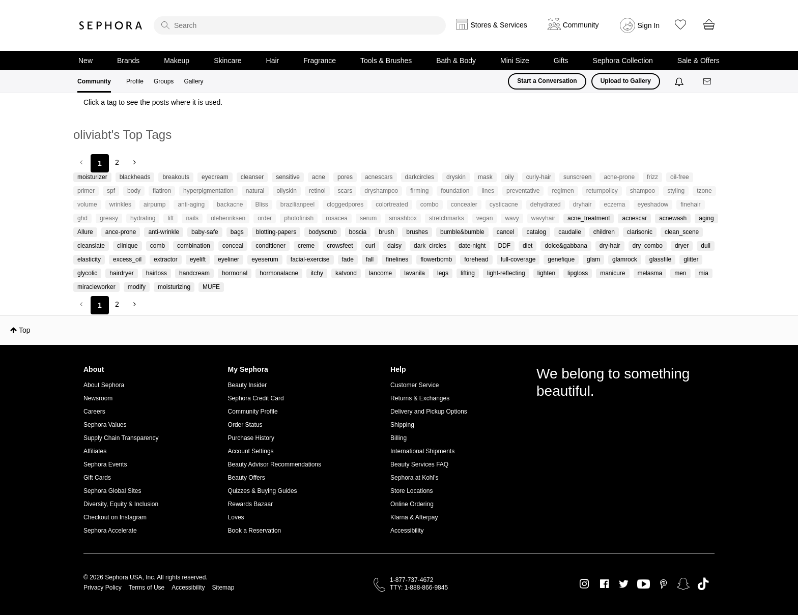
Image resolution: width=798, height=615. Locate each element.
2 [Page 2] (117, 162)
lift (170, 218)
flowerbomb (436, 259)
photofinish (299, 218)
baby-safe (204, 232)
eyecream (215, 177)
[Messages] (708, 81)
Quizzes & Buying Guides (262, 490)
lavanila (414, 273)
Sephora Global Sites (112, 490)
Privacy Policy (102, 587)
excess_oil (127, 259)
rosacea (337, 218)
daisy (394, 245)
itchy (316, 273)
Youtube (643, 584)
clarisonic (639, 232)
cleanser (252, 177)
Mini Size (514, 60)
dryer (682, 245)
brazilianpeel (297, 204)
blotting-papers (276, 232)
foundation (455, 190)
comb (157, 245)
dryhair (582, 204)
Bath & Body (456, 60)
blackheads (135, 177)
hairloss (156, 273)
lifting (468, 273)
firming (419, 190)
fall (370, 259)
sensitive (288, 177)
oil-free (679, 177)
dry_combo (648, 245)
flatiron (162, 190)
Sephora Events (105, 464)
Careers (94, 411)
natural (255, 190)
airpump (154, 204)
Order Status (245, 424)
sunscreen (577, 177)
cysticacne (504, 204)
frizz (652, 177)
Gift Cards (97, 477)
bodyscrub (322, 232)
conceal (232, 245)
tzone (704, 190)
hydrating (142, 218)
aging (706, 218)
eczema (614, 204)
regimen (563, 190)
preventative (522, 190)
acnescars (379, 177)
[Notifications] (680, 81)
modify (137, 286)
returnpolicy (602, 190)
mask (485, 177)
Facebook (604, 584)
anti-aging (191, 204)
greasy (109, 218)
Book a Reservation (254, 530)
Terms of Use (147, 587)
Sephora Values (105, 424)
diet (527, 245)
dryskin (456, 177)
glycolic (87, 273)
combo (429, 204)
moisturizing (174, 286)
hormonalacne (279, 273)
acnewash (673, 218)
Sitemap (223, 587)
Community (94, 81)
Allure (85, 232)
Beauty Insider (247, 385)
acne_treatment (588, 218)
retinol (317, 190)
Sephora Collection (623, 60)
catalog (536, 232)
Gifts (561, 60)
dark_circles (430, 245)
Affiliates (94, 451)
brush (386, 232)
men (680, 273)
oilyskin (287, 190)
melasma (650, 273)
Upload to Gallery (626, 80)
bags (237, 232)
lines (487, 190)
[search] (300, 25)
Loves (236, 517)
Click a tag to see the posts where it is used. (152, 102)
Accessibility (406, 530)
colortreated (392, 204)
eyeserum (264, 259)
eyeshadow (653, 204)
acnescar (634, 218)
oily (509, 177)
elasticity (89, 259)
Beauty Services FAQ (419, 464)
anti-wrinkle (163, 232)
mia (703, 273)
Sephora (111, 25)
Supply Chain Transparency (120, 438)
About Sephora (103, 385)
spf (111, 190)
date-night (472, 245)
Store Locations (411, 490)
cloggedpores (345, 204)
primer (86, 190)
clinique (127, 245)
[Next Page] (133, 162)
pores (345, 177)
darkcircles (419, 177)
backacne (230, 204)
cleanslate (91, 245)
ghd (82, 218)
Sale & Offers (698, 60)
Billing (398, 438)
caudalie (569, 232)
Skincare (227, 60)
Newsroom (97, 398)
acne (318, 177)
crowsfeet (340, 245)
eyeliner (228, 259)
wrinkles (120, 204)
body (133, 190)
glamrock (624, 259)
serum (368, 218)
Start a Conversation (547, 80)
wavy (512, 218)
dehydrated (545, 204)
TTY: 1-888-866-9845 (419, 587)
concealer (464, 204)
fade (348, 259)
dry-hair (610, 245)
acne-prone (619, 177)
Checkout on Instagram (115, 517)
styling (676, 190)
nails (192, 218)
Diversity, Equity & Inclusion (120, 504)
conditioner (270, 245)
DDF (504, 245)
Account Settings (251, 451)
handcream (194, 273)
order (265, 218)
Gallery (193, 81)
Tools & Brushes (386, 60)
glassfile (660, 259)
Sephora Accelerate (110, 530)
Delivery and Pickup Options (428, 411)
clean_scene (682, 232)
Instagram (584, 584)
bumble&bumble (462, 232)
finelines (397, 259)
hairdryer (121, 273)
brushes (417, 232)
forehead (476, 259)
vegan (484, 218)
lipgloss (577, 273)
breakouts (175, 177)
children (604, 232)
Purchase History (251, 438)
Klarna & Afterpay (414, 517)
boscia (358, 232)
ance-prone (120, 232)
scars (345, 190)
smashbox (403, 218)
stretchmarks (446, 218)
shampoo (642, 190)
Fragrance (319, 60)
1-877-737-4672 (411, 579)
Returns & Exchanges (419, 398)
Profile (135, 81)
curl (370, 245)
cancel (506, 232)
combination (193, 245)
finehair (690, 204)
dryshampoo (381, 190)
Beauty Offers (246, 477)
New (85, 60)
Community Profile (253, 411)
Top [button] (25, 330)
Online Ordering (412, 504)
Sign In (649, 25)
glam (593, 259)
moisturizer (92, 177)
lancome (380, 273)
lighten (546, 273)
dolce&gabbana (566, 245)
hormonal (234, 273)
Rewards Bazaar (250, 504)
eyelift (198, 259)
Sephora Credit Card (256, 398)
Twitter (623, 584)
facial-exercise (310, 259)
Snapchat (683, 584)
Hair (272, 60)
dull (705, 245)
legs (442, 273)
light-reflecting (506, 273)
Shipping (402, 424)
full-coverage (518, 259)
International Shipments (422, 451)
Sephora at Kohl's (414, 477)
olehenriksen (228, 218)
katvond (346, 273)
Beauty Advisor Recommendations (274, 464)
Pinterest (663, 584)
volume (87, 204)
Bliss (261, 204)
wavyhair (543, 218)
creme (306, 245)
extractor (166, 259)
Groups (164, 81)
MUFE (211, 286)
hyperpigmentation (208, 190)
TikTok (703, 584)
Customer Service (414, 385)
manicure (612, 273)
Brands (128, 60)
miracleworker (96, 286)
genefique (561, 259)
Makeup (176, 60)
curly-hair (538, 177)
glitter (690, 259)
